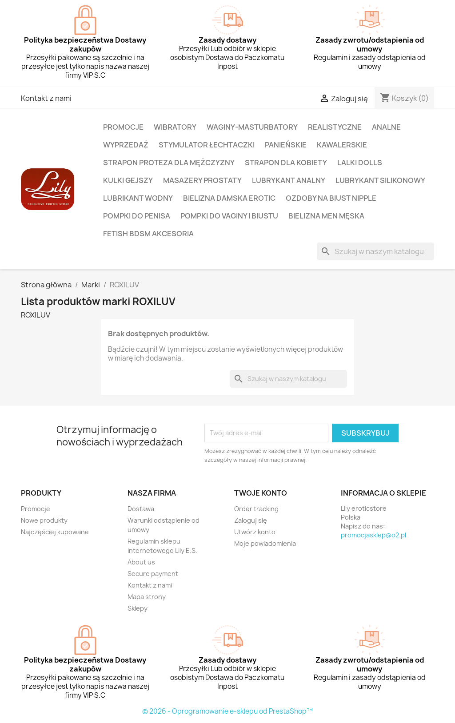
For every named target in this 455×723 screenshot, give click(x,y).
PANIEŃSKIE (286, 145)
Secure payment (153, 573)
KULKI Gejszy (128, 180)
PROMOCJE (123, 127)
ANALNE (386, 127)
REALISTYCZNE (335, 127)
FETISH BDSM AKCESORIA (148, 233)
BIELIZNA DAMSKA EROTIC (229, 198)
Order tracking (256, 509)
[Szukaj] (375, 251)
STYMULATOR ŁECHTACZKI (207, 145)
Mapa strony (147, 596)
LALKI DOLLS (359, 162)
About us (141, 562)
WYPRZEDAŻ (125, 145)
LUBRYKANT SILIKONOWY (380, 180)
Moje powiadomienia (265, 543)
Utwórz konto (254, 532)
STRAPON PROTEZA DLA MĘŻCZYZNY (169, 162)
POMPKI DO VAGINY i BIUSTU (229, 216)
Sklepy (138, 608)
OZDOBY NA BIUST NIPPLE (331, 198)
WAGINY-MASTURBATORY (252, 127)
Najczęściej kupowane (55, 532)
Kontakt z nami (46, 98)
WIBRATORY (175, 127)
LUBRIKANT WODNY (138, 198)
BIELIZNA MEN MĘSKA (326, 216)
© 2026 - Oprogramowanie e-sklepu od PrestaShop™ (227, 711)
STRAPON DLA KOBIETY (286, 162)
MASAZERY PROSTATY (202, 180)
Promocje (35, 509)
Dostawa (141, 509)
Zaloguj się (250, 520)
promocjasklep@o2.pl (373, 535)
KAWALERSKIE (342, 145)
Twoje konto (260, 493)
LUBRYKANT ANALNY (288, 180)
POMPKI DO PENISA (136, 216)
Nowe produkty (44, 520)
